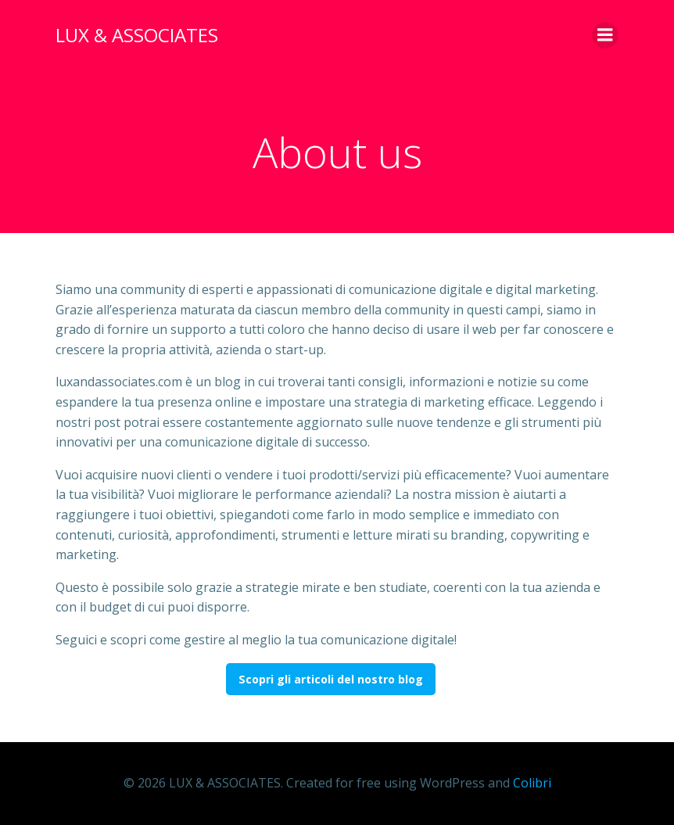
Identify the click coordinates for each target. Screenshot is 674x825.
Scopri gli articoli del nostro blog (330, 679)
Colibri (532, 782)
